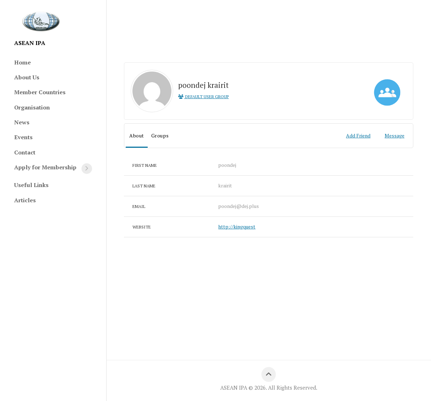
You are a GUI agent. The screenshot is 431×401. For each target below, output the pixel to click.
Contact (24, 152)
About (136, 135)
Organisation (32, 107)
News (21, 122)
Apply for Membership (45, 167)
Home (22, 62)
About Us (26, 77)
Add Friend (358, 135)
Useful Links (31, 185)
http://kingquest (236, 226)
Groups (160, 135)
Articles (25, 200)
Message (394, 135)
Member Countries (40, 92)
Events (23, 137)
